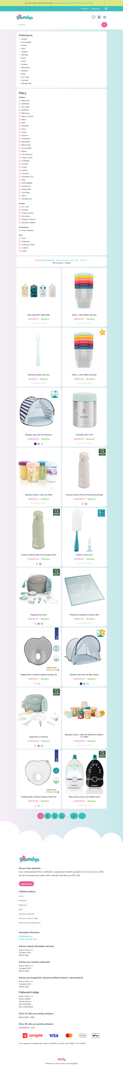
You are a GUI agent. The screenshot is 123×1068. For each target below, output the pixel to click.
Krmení (23, 45)
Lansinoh (24, 173)
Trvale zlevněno (26, 213)
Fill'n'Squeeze (25, 154)
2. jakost (23, 247)
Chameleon (24, 138)
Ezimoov (23, 135)
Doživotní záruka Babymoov (30, 923)
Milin (22, 179)
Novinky (23, 210)
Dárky (22, 74)
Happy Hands (26, 157)
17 (74, 816)
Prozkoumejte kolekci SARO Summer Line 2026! (73, 3)
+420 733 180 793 (28, 939)
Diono (22, 129)
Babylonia (24, 113)
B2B (20, 909)
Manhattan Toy (26, 176)
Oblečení (23, 71)
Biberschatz (25, 145)
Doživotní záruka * (27, 219)
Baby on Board (26, 116)
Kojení (22, 58)
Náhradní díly (25, 83)
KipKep (23, 170)
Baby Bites (24, 141)
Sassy (22, 195)
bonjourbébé (25, 148)
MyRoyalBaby (25, 183)
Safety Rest (25, 189)
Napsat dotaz (26, 884)
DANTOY (24, 126)
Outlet (23, 251)
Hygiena (23, 51)
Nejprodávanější (62, 260)
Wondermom (25, 199)
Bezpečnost (24, 67)
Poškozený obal (26, 244)
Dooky (23, 132)
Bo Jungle (24, 107)
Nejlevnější (74, 260)
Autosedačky (25, 42)
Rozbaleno (24, 241)
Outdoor (23, 64)
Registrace (96, 8)
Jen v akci (24, 206)
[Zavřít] (105, 3)
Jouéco (23, 167)
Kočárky (23, 39)
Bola (22, 122)
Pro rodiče (24, 77)
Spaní (22, 48)
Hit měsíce (24, 216)
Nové (22, 238)
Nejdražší (83, 260)
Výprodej (23, 80)
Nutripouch (24, 186)
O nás (21, 896)
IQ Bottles (24, 160)
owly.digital (73, 1063)
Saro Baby (24, 192)
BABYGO (24, 110)
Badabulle (24, 103)
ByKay (23, 151)
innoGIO (23, 164)
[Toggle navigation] (104, 17)
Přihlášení (85, 8)
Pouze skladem (26, 230)
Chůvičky (23, 55)
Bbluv (22, 119)
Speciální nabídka (27, 222)
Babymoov (24, 100)
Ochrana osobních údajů (28, 918)
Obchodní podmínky (27, 914)
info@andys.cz (25, 936)
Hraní (22, 61)
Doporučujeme (49, 260)
